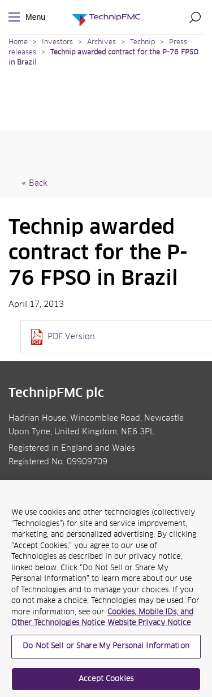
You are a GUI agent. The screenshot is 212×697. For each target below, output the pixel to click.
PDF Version (71, 337)
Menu (16, 17)
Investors (57, 42)
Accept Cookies (106, 682)
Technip (142, 42)
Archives (101, 42)
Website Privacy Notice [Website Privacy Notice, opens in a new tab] (149, 626)
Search (195, 17)
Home (18, 42)
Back (38, 183)
